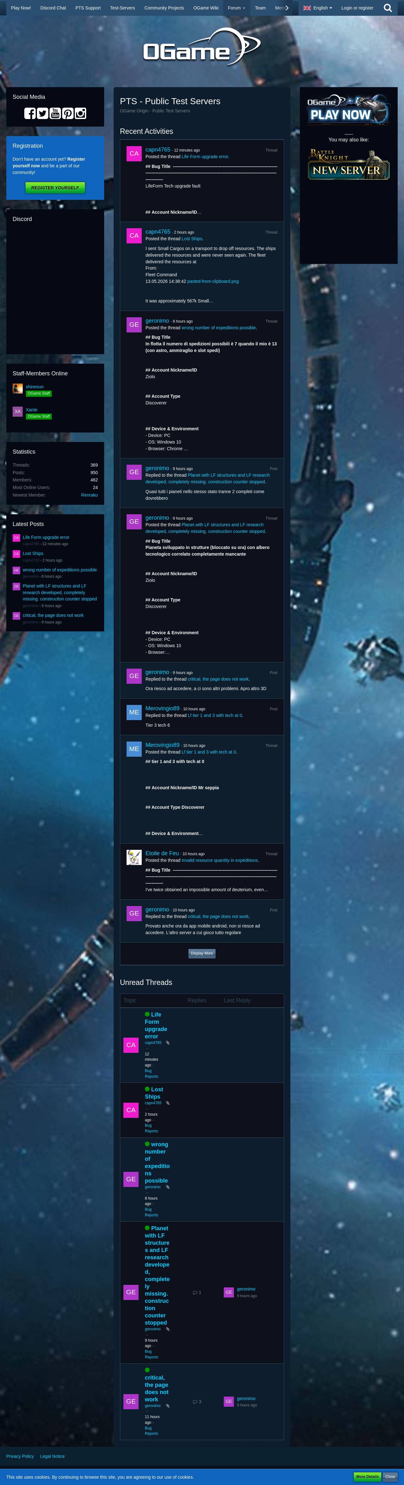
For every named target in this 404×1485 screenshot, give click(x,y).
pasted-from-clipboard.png (213, 281)
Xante (32, 409)
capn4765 (31, 544)
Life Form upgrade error (46, 537)
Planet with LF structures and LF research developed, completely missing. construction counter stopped (60, 592)
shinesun (35, 386)
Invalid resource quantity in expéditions (219, 860)
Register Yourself (55, 187)
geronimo (31, 576)
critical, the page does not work (53, 615)
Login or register (357, 7)
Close (390, 1477)
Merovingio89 (163, 708)
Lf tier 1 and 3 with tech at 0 (215, 715)
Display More (202, 953)
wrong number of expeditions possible (60, 569)
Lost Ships (33, 553)
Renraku (89, 495)
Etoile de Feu (162, 853)
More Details (367, 1477)
